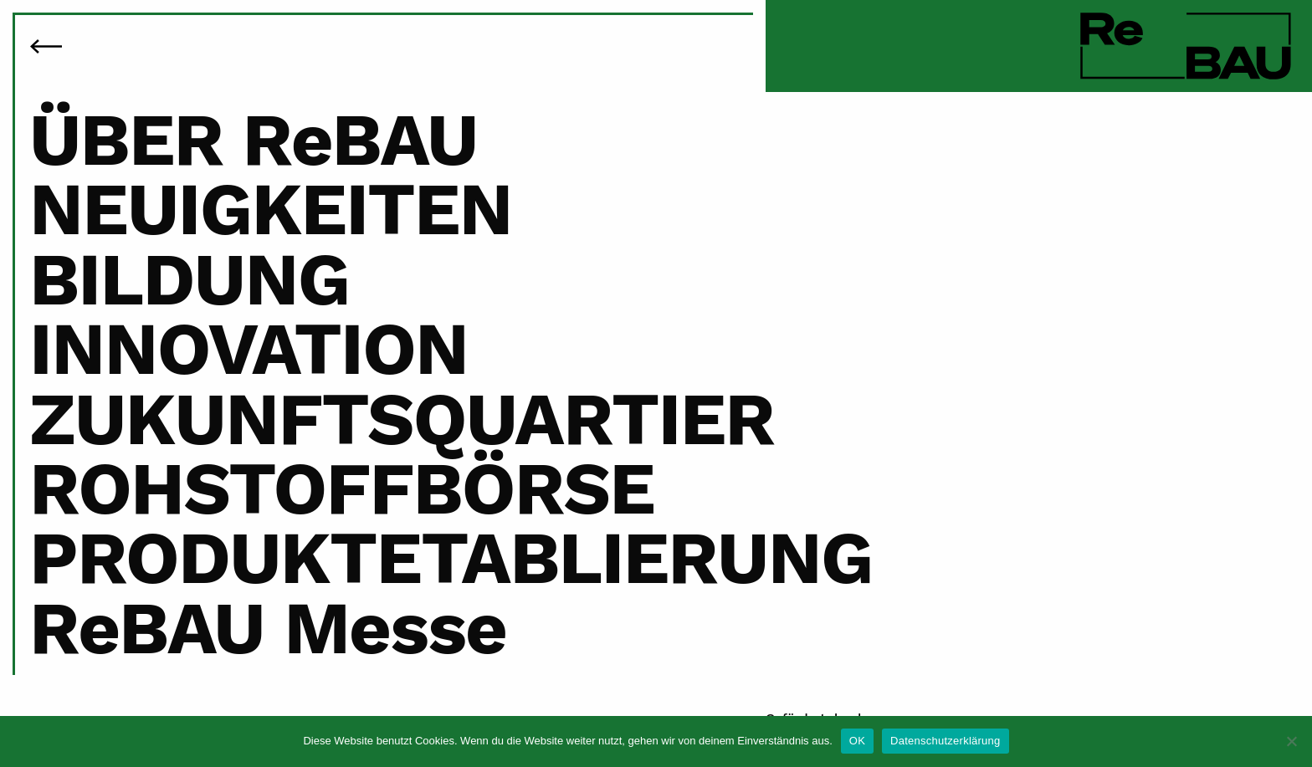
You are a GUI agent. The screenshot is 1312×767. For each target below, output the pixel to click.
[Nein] (1291, 741)
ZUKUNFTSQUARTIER (401, 418)
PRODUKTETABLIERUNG (451, 557)
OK (857, 740)
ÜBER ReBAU (253, 139)
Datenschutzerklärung (945, 740)
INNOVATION (248, 348)
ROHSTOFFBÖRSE (341, 488)
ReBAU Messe (267, 627)
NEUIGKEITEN (270, 208)
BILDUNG (189, 279)
